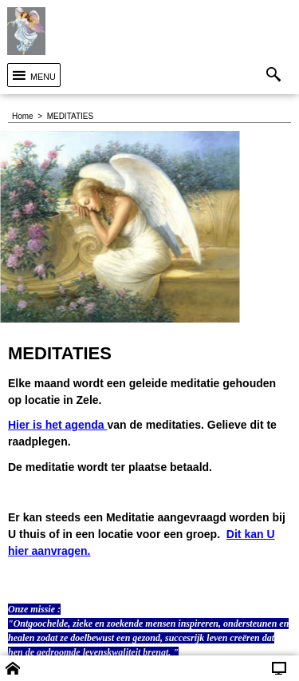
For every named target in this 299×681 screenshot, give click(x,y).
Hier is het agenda (57, 424)
